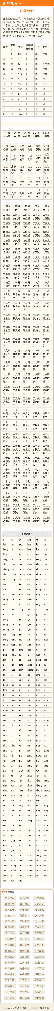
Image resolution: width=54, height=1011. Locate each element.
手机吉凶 (24, 992)
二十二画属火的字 (36, 425)
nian (38, 720)
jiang (21, 650)
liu (45, 685)
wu (20, 825)
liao (12, 685)
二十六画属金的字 (6, 473)
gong (5, 624)
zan (37, 850)
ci (4, 579)
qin (20, 755)
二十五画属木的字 (16, 461)
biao (30, 549)
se (45, 775)
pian (5, 745)
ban (12, 544)
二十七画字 (22, 193)
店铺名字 (24, 921)
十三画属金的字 (6, 318)
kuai (13, 670)
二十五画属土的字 (46, 461)
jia (4, 650)
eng (38, 604)
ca (29, 554)
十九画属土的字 (46, 389)
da (20, 584)
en (29, 604)
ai (12, 539)
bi (12, 549)
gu (20, 624)
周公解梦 (9, 974)
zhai (5, 860)
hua (38, 639)
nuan (30, 730)
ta (45, 800)
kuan (21, 670)
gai (37, 614)
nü (20, 730)
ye (29, 840)
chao (30, 564)
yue (4, 850)
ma (37, 695)
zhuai (13, 870)
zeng (38, 855)
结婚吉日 (24, 927)
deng (38, 589)
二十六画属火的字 (36, 473)
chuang (22, 574)
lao (45, 675)
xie (20, 830)
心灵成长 (9, 962)
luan (38, 690)
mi (12, 705)
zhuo (5, 875)
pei (20, 740)
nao (29, 715)
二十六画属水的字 (26, 473)
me (29, 700)
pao (12, 740)
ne (37, 715)
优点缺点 (24, 939)
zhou (38, 865)
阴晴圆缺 (9, 951)
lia (37, 680)
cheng (6, 569)
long (5, 690)
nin (20, 725)
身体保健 (24, 968)
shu (12, 790)
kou (38, 665)
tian (12, 810)
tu (12, 815)
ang (29, 539)
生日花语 (24, 962)
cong (13, 579)
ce (20, 559)
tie (29, 810)
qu (4, 760)
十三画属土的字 (46, 318)
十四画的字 (13, 169)
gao (12, 619)
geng (46, 619)
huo (38, 644)
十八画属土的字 (46, 377)
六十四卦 (24, 933)
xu (12, 835)
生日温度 (39, 968)
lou (12, 690)
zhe (37, 860)
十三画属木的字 (16, 318)
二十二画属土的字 (46, 425)
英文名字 (39, 921)
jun (4, 660)
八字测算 (39, 898)
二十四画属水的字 (26, 449)
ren (20, 765)
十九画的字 (5, 181)
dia (4, 594)
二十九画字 (38, 193)
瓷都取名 (24, 898)
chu (38, 569)
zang (46, 850)
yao (20, 840)
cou (20, 579)
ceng (38, 559)
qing (30, 755)
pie (20, 745)
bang (21, 544)
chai (5, 564)
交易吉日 (39, 980)
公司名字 (9, 921)
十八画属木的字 (16, 377)
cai (37, 554)
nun (5, 735)
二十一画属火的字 (36, 413)
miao (30, 705)
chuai (5, 574)
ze (12, 855)
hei (37, 634)
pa (29, 735)
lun (12, 695)
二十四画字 (46, 181)
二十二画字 (30, 181)
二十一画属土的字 (46, 413)
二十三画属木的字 (16, 437)
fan (12, 609)
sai (12, 775)
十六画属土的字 (46, 354)
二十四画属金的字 (6, 449)
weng (5, 825)
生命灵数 (39, 956)
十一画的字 (38, 157)
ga (29, 614)
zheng (13, 865)
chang (21, 564)
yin (45, 840)
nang (21, 715)
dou (12, 599)
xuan (21, 835)
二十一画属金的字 (6, 413)
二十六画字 (13, 193)
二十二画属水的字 (26, 425)
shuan (39, 790)
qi (19, 750)
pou (5, 750)
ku (45, 665)
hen (45, 634)
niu (37, 725)
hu (29, 639)
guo (29, 629)
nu (12, 730)
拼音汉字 (9, 933)
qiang (46, 750)
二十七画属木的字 (16, 485)
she (12, 785)
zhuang (31, 870)
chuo (46, 574)
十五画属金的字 (6, 342)
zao (4, 855)
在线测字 (24, 974)
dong (5, 599)
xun (38, 835)
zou (29, 875)
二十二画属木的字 (16, 425)
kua (4, 670)
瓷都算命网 (33, 1008)
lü (28, 690)
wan (20, 820)
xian (46, 825)
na (45, 710)
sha (20, 780)
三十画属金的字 (6, 520)
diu (45, 594)
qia (29, 750)
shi (45, 785)
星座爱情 (39, 951)
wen (46, 820)
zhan (13, 860)
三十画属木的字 (16, 520)
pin (29, 745)
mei (38, 700)
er (45, 604)
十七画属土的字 (46, 366)
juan (38, 655)
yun (12, 850)
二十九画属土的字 (46, 508)
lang (38, 675)
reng (30, 765)
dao (4, 589)
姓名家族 (9, 945)
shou (5, 790)
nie (12, 725)
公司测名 (24, 904)
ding (38, 594)
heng (5, 639)
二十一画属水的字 (26, 413)
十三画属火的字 (36, 318)
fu (19, 614)
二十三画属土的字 (46, 437)
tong (46, 810)
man (5, 700)
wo (12, 825)
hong (13, 639)
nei (45, 715)
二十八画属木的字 (16, 496)
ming (5, 710)
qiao (5, 755)
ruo (45, 770)
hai (45, 629)
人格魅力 (9, 939)
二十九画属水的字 (26, 508)
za (20, 850)
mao (21, 700)
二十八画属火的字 (36, 496)
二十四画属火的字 (36, 449)
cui (45, 579)
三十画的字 (46, 193)
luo (20, 695)
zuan (46, 875)
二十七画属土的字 (46, 485)
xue (29, 835)
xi (28, 825)
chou (30, 569)
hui (20, 644)
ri (37, 765)
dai (29, 584)
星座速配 (9, 998)
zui (4, 880)
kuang (30, 670)
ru (12, 770)
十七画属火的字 (36, 366)
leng (21, 680)
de (12, 589)
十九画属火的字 (36, 389)
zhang (21, 860)
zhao (30, 860)
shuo (21, 795)
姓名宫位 (39, 939)
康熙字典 (9, 904)
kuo (5, 675)
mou (30, 710)
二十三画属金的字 (6, 437)
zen (29, 855)
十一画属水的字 (26, 294)
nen (4, 720)
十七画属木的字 (16, 366)
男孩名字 (24, 915)
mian (21, 705)
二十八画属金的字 (6, 496)
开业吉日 (39, 927)
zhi (20, 865)
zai (29, 850)
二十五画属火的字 (36, 461)
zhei (46, 860)
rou (4, 770)
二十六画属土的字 (46, 473)
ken (12, 665)
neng (13, 720)
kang (38, 660)
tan (12, 805)
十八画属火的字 (36, 377)
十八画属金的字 (6, 377)
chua (46, 569)
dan (38, 584)
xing (38, 830)
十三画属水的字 (26, 318)
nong (46, 725)
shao (5, 785)
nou (5, 730)
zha (45, 855)
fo (4, 614)
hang (13, 634)
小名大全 (39, 915)
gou (12, 624)
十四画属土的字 (46, 330)
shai (29, 780)
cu (29, 579)
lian (45, 680)
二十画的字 (13, 181)
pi (45, 740)
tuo (45, 815)
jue (45, 655)
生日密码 (9, 968)
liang (5, 685)
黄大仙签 (9, 980)
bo (12, 554)
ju (28, 655)
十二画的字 (46, 157)
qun (29, 760)
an (20, 539)
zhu (45, 865)
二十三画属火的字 (36, 437)
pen (29, 740)
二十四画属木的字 (16, 449)
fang (21, 609)
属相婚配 (39, 998)
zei (20, 855)
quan (13, 760)
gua (29, 624)
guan (46, 624)
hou (20, 639)
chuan (13, 574)
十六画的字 (30, 169)
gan (45, 614)
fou (12, 614)
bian (21, 549)
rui (29, 770)
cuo (12, 584)
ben (45, 544)
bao (29, 544)
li (28, 680)
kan (29, 660)
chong (21, 569)
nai (4, 715)
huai (46, 639)
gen (38, 619)
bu (20, 554)
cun (4, 584)
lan (29, 675)
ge (20, 619)
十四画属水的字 (26, 330)
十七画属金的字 (6, 366)
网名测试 (39, 909)
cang (5, 559)
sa (4, 775)
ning (30, 725)
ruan (21, 770)
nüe (38, 730)
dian (13, 594)
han (4, 634)
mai (45, 695)
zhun (46, 870)
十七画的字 (38, 169)
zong (21, 875)
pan (45, 735)
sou (45, 795)
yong (21, 845)
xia (37, 825)
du (20, 599)
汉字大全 (24, 986)
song (38, 795)
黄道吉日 (39, 904)
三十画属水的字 (26, 520)
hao (20, 634)
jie (37, 650)
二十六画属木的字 (16, 473)
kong (30, 665)
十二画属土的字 (46, 306)
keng (21, 665)
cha (45, 559)
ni (28, 720)
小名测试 (24, 909)
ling (38, 685)
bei (37, 544)
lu (19, 690)
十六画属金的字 (6, 354)
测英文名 (9, 909)
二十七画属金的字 (6, 485)
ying (5, 845)
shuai (30, 790)
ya (45, 835)
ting (38, 810)
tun (37, 815)
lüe (4, 695)
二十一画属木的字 (16, 413)
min (45, 705)
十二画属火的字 (36, 306)
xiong (46, 830)
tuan (21, 815)
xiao (13, 830)
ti (3, 810)
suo (37, 800)
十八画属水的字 (26, 377)
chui (30, 574)
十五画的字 (22, 169)
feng (46, 609)
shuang (47, 790)
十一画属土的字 (46, 294)
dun (45, 599)
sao (37, 775)
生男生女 (39, 986)
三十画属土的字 (46, 520)
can (45, 554)
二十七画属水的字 (26, 485)
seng (13, 780)
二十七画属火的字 (36, 485)
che (37, 564)
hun (29, 644)
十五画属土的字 (46, 342)
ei (19, 604)
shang (46, 780)
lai (20, 675)
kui (37, 670)
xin (29, 830)
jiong (13, 655)
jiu (20, 655)
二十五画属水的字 (26, 461)
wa (4, 820)
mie (38, 705)
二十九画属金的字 (6, 508)
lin (29, 685)
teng (46, 805)
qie (12, 755)
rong (46, 765)
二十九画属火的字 (36, 508)
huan (5, 644)
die (29, 594)
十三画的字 (5, 169)
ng (20, 720)
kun (45, 670)
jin (45, 650)
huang (14, 644)
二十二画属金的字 (6, 425)
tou (4, 815)
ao (37, 539)
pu (12, 750)
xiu (4, 835)
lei (12, 680)
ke (4, 665)
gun (20, 629)
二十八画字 (30, 193)
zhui (38, 870)
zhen (5, 865)
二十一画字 (22, 181)
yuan (46, 845)
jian (12, 650)
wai (12, 820)
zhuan (21, 870)
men (46, 700)
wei (38, 820)
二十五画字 (5, 193)
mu (37, 710)
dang (46, 584)
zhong (30, 865)
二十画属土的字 (46, 401)
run (37, 770)
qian (38, 750)
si (28, 795)
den (20, 589)
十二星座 (24, 980)
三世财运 (39, 962)
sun (29, 800)
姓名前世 (24, 945)
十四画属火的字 (36, 330)
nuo (45, 730)
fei (29, 609)
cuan (38, 579)
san (20, 775)
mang (13, 700)
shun (13, 795)
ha (37, 629)
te (37, 805)
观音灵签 (39, 974)
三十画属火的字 (36, 520)
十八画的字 (46, 169)
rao (4, 765)
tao (29, 805)
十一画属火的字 (36, 294)
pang (5, 740)
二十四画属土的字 (46, 449)
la (12, 675)
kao (45, 660)
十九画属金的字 (6, 389)
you (29, 845)
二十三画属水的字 (26, 437)
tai (4, 805)
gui (12, 629)
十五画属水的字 (26, 342)
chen (46, 564)
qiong (38, 755)
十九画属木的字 (16, 389)
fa (4, 609)
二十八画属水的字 (26, 496)
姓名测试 (9, 898)
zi (12, 875)
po (45, 745)
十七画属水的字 (26, 366)
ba (45, 539)
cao (12, 559)
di (45, 589)
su (4, 800)
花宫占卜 (39, 945)
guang (6, 629)
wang (30, 820)
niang (46, 720)
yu (37, 845)
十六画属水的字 (26, 354)
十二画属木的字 (16, 306)
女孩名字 (9, 915)
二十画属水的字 (26, 401)
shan (38, 780)
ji (44, 644)
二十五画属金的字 (6, 461)
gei (29, 619)
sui (20, 800)
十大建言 (9, 956)
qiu (45, 755)
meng (5, 705)
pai (37, 735)
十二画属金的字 (6, 306)
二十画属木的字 (16, 401)
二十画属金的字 (6, 401)
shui (5, 795)
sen (4, 780)
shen (30, 785)
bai (4, 544)
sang (30, 775)
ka (12, 660)
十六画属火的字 (36, 354)
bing (5, 554)
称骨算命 (24, 951)
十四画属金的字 (6, 330)
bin (45, 549)
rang (46, 760)
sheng (39, 785)
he (29, 634)
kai (20, 660)
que (20, 760)
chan (13, 564)
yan (4, 840)
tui (29, 815)
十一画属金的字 (6, 294)
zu (37, 875)
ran (37, 760)
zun (12, 880)
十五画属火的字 (36, 342)
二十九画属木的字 (16, 508)
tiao (20, 810)
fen (37, 609)
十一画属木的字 (16, 294)
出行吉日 (39, 992)
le (4, 680)
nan (12, 715)
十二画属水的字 (26, 306)
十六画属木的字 (16, 354)
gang (5, 619)
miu (13, 710)
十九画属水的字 (26, 389)
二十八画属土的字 (46, 496)
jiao (29, 650)
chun (38, 574)
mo (20, 710)
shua (21, 790)
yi (37, 840)
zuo (20, 880)
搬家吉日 (9, 927)
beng (5, 549)
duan (30, 599)
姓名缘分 (24, 998)
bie (37, 549)
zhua (5, 870)
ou (20, 735)
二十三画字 (38, 181)
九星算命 (39, 933)
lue (45, 690)
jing (5, 655)
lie (20, 685)
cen (29, 559)
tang (21, 805)
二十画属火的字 (36, 401)
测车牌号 (9, 986)
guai (38, 624)
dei (29, 589)
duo (5, 604)
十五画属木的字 (16, 342)
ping (38, 745)
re (12, 765)
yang (13, 840)
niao (5, 725)
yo (12, 845)
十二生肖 (9, 992)
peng (38, 740)
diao (21, 594)
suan (13, 800)
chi (12, 569)
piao (13, 745)
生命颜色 (24, 956)
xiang (5, 830)
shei (20, 785)
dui (37, 599)
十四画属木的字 (16, 330)
